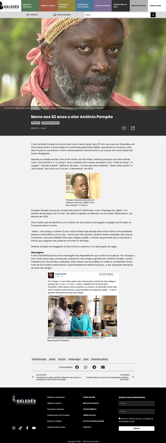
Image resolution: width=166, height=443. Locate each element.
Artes (86, 359)
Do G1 (43, 128)
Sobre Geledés (155, 6)
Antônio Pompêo (39, 359)
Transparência (89, 409)
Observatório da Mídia (120, 6)
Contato (87, 427)
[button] (77, 367)
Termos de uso (89, 415)
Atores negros (74, 359)
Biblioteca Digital (139, 6)
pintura (52, 359)
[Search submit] (153, 14)
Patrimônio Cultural (50, 122)
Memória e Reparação (27, 6)
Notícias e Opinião (102, 6)
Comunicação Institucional (83, 6)
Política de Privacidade (93, 421)
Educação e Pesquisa (63, 6)
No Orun (35, 122)
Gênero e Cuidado (48, 6)
